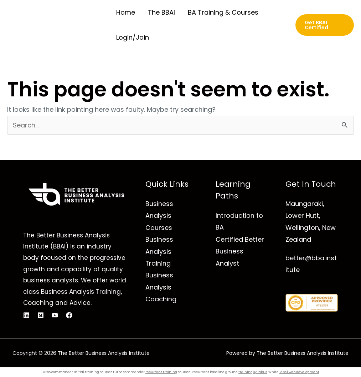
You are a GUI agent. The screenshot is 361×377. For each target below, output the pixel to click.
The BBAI (161, 12)
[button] (324, 25)
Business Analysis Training (159, 251)
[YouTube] (55, 315)
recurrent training (161, 372)
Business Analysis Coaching (160, 287)
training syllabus (252, 372)
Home (125, 12)
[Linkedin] (26, 315)
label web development (299, 372)
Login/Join (132, 37)
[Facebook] (69, 315)
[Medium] (40, 315)
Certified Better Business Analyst (240, 251)
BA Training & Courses (223, 12)
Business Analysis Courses (159, 215)
